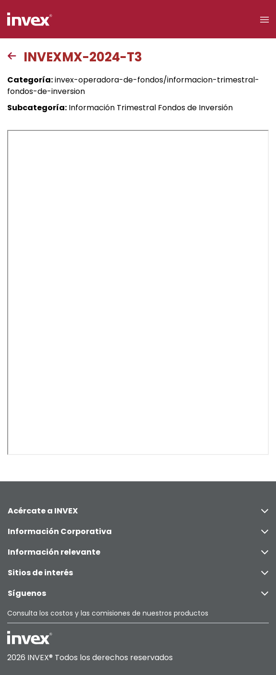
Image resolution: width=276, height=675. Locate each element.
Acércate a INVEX (138, 510)
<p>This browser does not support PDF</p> (138, 292)
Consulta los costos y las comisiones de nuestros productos (107, 613)
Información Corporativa (138, 531)
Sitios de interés (138, 572)
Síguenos (138, 593)
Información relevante (138, 552)
